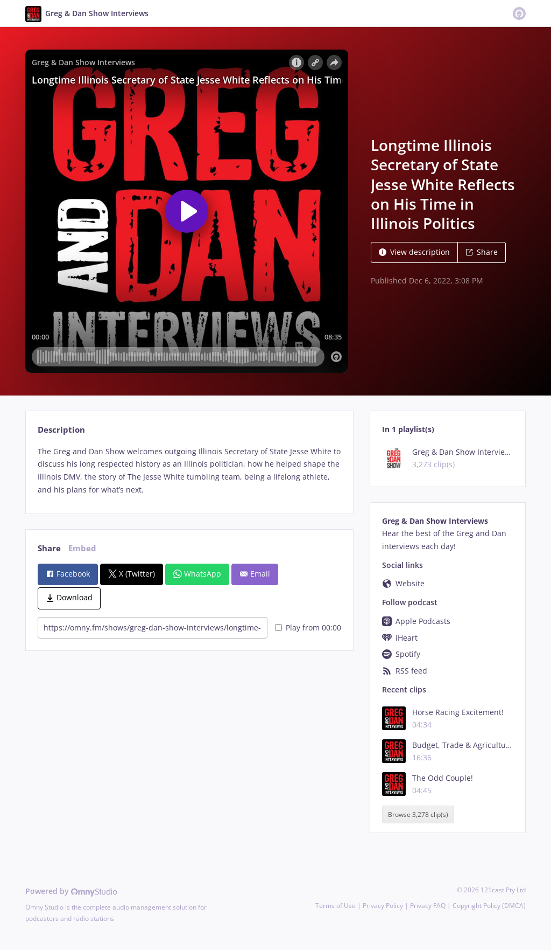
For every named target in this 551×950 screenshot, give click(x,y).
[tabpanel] (189, 470)
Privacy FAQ (428, 905)
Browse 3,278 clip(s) (418, 814)
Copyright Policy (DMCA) (489, 905)
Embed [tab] (82, 548)
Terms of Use (335, 905)
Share (481, 252)
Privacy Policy (383, 905)
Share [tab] (49, 548)
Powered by (71, 891)
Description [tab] (61, 429)
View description (414, 252)
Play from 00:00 (308, 627)
